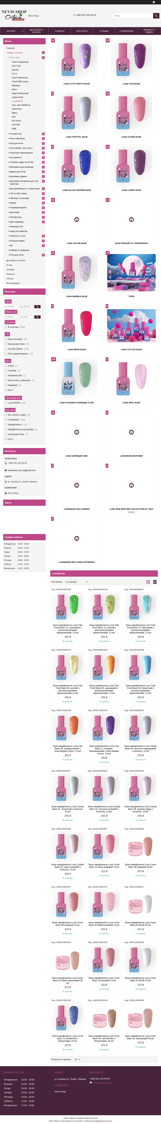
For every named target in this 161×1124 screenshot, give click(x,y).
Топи (131, 296)
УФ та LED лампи (18, 193)
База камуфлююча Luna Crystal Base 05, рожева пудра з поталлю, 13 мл (140, 809)
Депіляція (14, 212)
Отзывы (104, 31)
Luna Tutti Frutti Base (77, 84)
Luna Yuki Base (131, 84)
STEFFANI (17, 109)
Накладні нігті (16, 226)
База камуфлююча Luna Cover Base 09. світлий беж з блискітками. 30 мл (104, 1038)
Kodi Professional (20, 77)
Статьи (9, 278)
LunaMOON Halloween (77, 509)
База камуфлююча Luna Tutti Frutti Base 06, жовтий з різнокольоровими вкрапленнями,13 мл (67, 689)
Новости (10, 274)
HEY (14, 117)
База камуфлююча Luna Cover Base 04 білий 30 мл (140, 923)
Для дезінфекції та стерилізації (25, 188)
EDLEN (15, 70)
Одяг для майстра (18, 231)
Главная (60, 31)
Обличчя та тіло (17, 236)
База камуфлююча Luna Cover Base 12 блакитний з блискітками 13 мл (67, 1038)
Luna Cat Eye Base (131, 349)
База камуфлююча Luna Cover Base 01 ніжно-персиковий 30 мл (67, 980)
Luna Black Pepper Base (77, 190)
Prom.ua (93, 1118)
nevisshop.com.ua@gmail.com (22, 470)
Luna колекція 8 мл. (77, 456)
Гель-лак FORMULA (21, 105)
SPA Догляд (15, 217)
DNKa (14, 113)
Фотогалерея (12, 283)
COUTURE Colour (20, 81)
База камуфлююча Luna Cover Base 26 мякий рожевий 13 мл (104, 923)
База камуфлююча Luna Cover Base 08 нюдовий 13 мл (67, 923)
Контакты (81, 31)
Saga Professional (20, 93)
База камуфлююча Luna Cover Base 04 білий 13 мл (140, 979)
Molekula (16, 85)
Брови (13, 203)
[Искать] (156, 15)
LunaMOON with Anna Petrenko (77, 562)
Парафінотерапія (18, 207)
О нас (9, 265)
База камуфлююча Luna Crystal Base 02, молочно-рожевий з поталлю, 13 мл (104, 809)
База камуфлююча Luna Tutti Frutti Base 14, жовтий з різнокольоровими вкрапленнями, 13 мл (104, 629)
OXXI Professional (20, 62)
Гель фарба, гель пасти (21, 148)
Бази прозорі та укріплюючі (131, 243)
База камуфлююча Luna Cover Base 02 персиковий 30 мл (140, 1037)
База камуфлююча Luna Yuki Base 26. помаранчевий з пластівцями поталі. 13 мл (67, 748)
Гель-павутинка (17, 138)
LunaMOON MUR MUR (131, 456)
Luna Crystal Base (77, 137)
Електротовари (17, 241)
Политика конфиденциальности (98, 1121)
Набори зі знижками (19, 250)
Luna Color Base (77, 243)
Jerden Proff (17, 97)
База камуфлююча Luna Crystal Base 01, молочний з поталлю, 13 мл (68, 809)
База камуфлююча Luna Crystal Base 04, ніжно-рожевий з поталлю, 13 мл (68, 867)
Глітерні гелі (16, 134)
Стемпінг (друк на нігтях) (21, 162)
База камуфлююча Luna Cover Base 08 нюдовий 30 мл (140, 865)
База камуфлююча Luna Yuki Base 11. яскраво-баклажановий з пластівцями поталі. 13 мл (104, 750)
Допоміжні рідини (18, 176)
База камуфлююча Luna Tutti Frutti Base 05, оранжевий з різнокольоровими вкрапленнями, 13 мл (104, 689)
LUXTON (16, 124)
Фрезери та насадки (19, 198)
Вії (11, 245)
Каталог (11, 31)
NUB (14, 128)
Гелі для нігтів (16, 255)
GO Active (16, 121)
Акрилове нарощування (21, 153)
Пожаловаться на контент (71, 1121)
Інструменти (16, 157)
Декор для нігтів (17, 171)
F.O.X (14, 74)
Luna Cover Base (131, 137)
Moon (14, 89)
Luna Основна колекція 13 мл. (76, 402)
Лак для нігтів (16, 143)
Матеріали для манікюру (21, 167)
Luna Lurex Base (131, 190)
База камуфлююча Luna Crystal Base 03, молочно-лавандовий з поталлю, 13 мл (140, 748)
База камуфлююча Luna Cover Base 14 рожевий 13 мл (104, 979)
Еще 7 (11, 390)
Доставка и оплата (36, 31)
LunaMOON (17, 101)
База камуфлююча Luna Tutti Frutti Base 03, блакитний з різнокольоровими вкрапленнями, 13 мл (140, 689)
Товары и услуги (14, 52)
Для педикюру (17, 222)
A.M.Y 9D (16, 66)
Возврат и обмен (149, 31)
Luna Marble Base (76, 296)
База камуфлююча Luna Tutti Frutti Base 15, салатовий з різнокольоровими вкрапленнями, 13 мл (67, 629)
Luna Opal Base (131, 402)
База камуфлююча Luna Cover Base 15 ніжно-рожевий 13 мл (104, 865)
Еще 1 (11, 439)
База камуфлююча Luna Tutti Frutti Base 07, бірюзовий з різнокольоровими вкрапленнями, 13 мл (140, 629)
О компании (126, 31)
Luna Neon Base (77, 349)
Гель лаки (14, 57)
